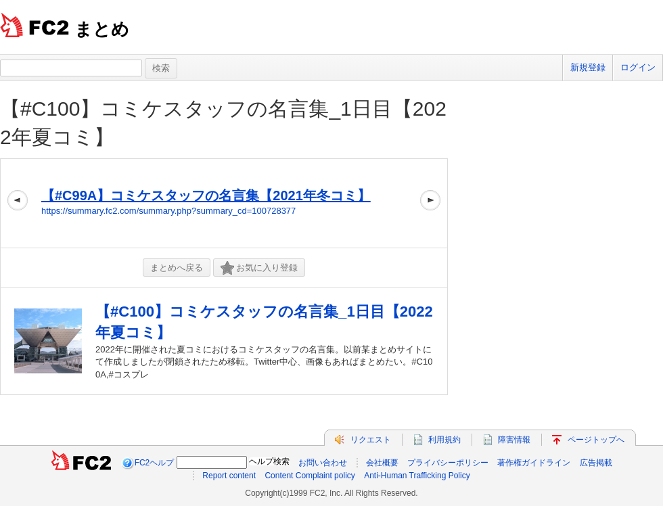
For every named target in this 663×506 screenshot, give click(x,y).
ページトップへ (596, 439)
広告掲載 (596, 462)
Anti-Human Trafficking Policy (417, 475)
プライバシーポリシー (447, 462)
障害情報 (514, 439)
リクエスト (370, 439)
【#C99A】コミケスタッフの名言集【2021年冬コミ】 (206, 195)
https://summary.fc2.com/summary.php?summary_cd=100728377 (168, 211)
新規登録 (587, 67)
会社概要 (382, 462)
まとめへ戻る (176, 267)
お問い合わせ (322, 462)
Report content (229, 475)
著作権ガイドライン (533, 462)
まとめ (101, 29)
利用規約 (444, 439)
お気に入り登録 (259, 268)
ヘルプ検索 (269, 461)
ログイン (638, 67)
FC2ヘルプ (155, 462)
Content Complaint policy (310, 475)
